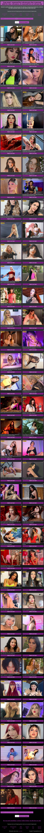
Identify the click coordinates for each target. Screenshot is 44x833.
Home (17, 22)
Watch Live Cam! (11, 44)
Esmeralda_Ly (25, 766)
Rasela (2, 46)
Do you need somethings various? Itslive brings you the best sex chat (22, 820)
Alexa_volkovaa (3, 112)
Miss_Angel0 (24, 483)
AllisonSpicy (3, 635)
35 (30, 18)
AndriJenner (3, 417)
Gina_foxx (24, 548)
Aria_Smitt (2, 395)
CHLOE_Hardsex (4, 264)
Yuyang (23, 177)
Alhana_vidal (3, 614)
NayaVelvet (24, 395)
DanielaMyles (3, 68)
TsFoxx (23, 25)
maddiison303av (4, 766)
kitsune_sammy (3, 657)
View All (2, 18)
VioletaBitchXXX (4, 570)
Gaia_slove (24, 133)
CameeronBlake (3, 177)
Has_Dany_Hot (3, 308)
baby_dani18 (24, 745)
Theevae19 (24, 330)
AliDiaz (23, 417)
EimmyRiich (3, 133)
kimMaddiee (24, 570)
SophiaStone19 (25, 68)
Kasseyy (2, 526)
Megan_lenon (3, 221)
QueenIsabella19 (25, 308)
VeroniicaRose (3, 374)
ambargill (24, 461)
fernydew (24, 46)
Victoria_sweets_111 (26, 221)
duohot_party (3, 788)
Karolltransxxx (25, 90)
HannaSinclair (3, 439)
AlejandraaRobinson (4, 679)
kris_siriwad (24, 156)
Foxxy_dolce (3, 548)
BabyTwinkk (3, 352)
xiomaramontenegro (26, 788)
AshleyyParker (25, 374)
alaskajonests (25, 439)
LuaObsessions (25, 679)
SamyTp (2, 243)
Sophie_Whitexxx (25, 352)
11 (26, 18)
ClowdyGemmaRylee (4, 90)
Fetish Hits (20, 831)
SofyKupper (3, 592)
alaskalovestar (25, 243)
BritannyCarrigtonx (26, 526)
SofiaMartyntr (3, 701)
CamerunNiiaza (25, 592)
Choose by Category (24, 22)
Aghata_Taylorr (25, 614)
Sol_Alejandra (3, 156)
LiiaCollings (24, 112)
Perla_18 (24, 635)
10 (23, 18)
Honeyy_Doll (24, 657)
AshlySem (24, 701)
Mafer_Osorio (24, 199)
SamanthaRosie (25, 264)
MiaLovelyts (3, 25)
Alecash (2, 199)
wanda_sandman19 (4, 483)
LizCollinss (3, 745)
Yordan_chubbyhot (4, 461)
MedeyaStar (3, 330)
